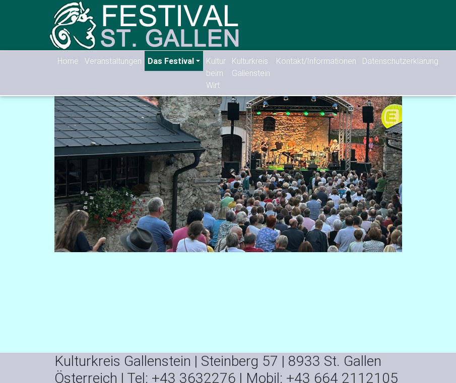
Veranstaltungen (113, 61)
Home (68, 61)
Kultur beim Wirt (216, 73)
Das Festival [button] (171, 61)
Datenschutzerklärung (400, 61)
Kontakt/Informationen (316, 61)
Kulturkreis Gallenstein (251, 67)
